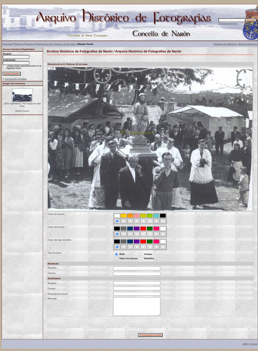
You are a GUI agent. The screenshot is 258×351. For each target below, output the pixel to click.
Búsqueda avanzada (227, 23)
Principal (7, 44)
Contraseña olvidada (16, 79)
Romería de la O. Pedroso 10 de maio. (56, 44)
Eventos (29, 44)
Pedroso (18, 44)
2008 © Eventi (250, 344)
